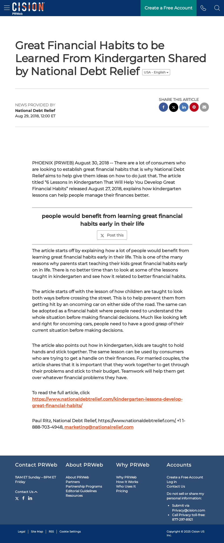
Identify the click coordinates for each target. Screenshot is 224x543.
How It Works (127, 482)
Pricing (122, 491)
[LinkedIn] (30, 498)
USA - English (156, 72)
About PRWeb (77, 477)
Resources (74, 495)
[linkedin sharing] (183, 108)
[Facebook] (23, 498)
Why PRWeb (126, 477)
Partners (73, 482)
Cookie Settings (70, 531)
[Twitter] (17, 498)
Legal (21, 531)
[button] (217, 8)
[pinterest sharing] (194, 108)
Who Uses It (126, 486)
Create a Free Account (185, 477)
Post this (112, 235)
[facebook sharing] (163, 108)
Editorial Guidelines (81, 491)
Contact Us (26, 492)
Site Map (37, 531)
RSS (51, 531)
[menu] (7, 8)
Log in (172, 482)
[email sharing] (204, 108)
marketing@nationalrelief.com (99, 427)
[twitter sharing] (173, 108)
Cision (195, 531)
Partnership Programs (84, 486)
